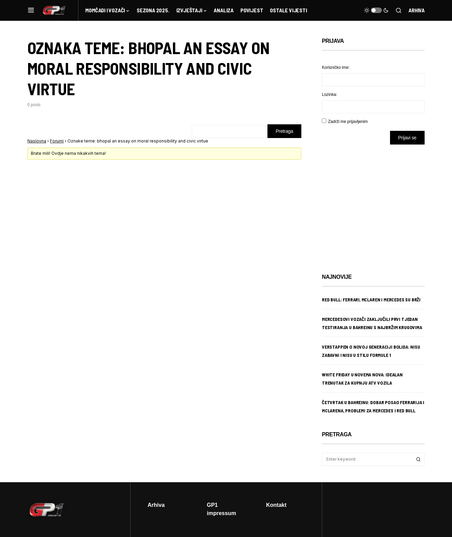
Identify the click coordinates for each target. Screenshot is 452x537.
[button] (31, 10)
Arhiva (417, 10)
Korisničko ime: (336, 67)
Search (418, 459)
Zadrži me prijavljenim (348, 121)
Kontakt (276, 504)
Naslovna (36, 140)
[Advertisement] (376, 204)
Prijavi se (407, 137)
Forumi (57, 140)
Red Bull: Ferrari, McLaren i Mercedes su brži (371, 299)
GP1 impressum (221, 508)
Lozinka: (329, 94)
